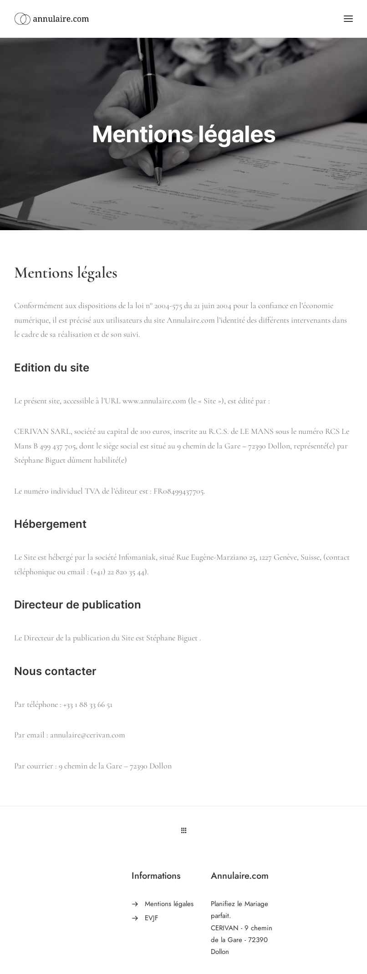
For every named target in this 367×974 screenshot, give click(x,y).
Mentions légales (169, 904)
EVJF (151, 918)
